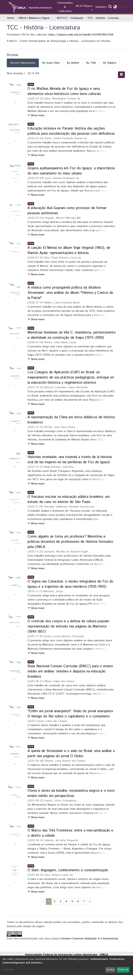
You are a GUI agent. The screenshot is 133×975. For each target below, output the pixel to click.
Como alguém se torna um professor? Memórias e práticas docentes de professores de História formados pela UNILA (70, 541)
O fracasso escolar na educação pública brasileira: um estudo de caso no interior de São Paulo (69, 499)
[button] (115, 7)
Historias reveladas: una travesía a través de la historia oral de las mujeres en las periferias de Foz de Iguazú (70, 460)
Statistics (101, 7)
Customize (8, 969)
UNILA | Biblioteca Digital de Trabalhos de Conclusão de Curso (35, 18)
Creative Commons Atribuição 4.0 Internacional (89, 939)
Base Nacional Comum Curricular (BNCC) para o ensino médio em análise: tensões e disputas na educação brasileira (70, 671)
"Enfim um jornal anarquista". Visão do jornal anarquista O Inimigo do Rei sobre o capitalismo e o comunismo (70, 714)
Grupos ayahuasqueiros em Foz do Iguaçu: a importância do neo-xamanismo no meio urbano (71, 171)
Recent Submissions (22, 63)
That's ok (123, 969)
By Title (91, 63)
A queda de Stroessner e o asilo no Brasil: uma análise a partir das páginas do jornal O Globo (71, 753)
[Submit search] (110, 7)
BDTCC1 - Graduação (70, 18)
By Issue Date (51, 63)
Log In (122, 7)
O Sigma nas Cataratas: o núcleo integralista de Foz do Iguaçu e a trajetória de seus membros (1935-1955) (70, 584)
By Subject (109, 63)
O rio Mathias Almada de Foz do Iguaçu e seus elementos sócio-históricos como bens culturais (64, 91)
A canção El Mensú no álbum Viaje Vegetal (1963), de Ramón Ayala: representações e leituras (69, 250)
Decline (110, 969)
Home (10, 18)
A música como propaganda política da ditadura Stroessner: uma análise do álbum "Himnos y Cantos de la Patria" (70, 293)
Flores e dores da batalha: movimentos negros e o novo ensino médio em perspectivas (71, 793)
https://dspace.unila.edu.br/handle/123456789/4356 (80, 35)
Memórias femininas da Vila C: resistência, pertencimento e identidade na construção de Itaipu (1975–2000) (72, 335)
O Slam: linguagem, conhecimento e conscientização (68, 870)
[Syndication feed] (121, 74)
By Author (73, 63)
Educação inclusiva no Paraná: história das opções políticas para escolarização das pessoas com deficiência (71, 131)
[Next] (90, 901)
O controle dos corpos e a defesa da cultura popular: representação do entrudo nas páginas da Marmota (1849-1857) (69, 626)
